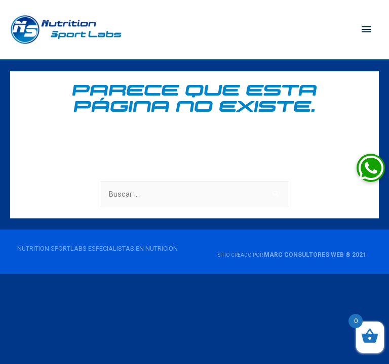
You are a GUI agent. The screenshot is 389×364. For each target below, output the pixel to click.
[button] (371, 168)
